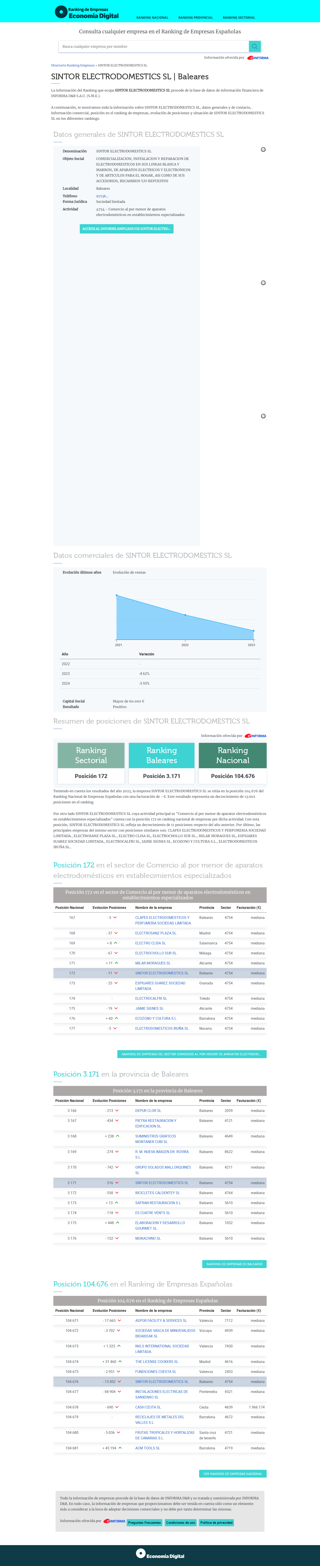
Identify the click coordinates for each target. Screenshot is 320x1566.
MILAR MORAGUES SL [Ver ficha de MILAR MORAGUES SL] (153, 963)
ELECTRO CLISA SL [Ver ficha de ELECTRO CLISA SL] (150, 943)
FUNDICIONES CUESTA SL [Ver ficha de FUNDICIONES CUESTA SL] (155, 1371)
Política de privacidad (216, 1522)
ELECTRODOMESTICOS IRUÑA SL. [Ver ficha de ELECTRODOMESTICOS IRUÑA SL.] (162, 1028)
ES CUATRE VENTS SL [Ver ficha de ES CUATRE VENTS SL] (152, 1212)
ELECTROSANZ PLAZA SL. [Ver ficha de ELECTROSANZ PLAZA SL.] (156, 933)
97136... (102, 196)
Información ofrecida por (236, 58)
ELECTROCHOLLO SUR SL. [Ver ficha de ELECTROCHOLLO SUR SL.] (156, 953)
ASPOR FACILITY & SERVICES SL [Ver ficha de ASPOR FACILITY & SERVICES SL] (161, 1320)
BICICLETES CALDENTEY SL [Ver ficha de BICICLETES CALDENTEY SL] (157, 1192)
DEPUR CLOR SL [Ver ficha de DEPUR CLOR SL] (148, 1110)
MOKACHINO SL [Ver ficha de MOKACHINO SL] (148, 1238)
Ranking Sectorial (239, 17)
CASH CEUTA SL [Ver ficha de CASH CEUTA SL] (148, 1407)
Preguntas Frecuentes (144, 1522)
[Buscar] (255, 46)
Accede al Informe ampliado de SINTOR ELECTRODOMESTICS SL (128, 229)
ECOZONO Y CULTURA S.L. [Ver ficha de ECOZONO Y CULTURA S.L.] (156, 1018)
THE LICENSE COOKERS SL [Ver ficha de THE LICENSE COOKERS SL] (156, 1361)
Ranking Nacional (152, 17)
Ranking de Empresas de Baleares (234, 1264)
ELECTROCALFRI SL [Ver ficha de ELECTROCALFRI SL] (151, 998)
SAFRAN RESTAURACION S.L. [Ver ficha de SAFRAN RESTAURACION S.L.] (158, 1202)
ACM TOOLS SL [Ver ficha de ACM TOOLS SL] (147, 1448)
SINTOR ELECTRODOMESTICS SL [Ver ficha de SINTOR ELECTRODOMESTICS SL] (162, 973)
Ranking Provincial (195, 17)
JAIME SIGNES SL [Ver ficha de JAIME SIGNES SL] (149, 1008)
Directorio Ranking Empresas (73, 65)
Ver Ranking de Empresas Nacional (233, 1474)
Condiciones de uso (180, 1522)
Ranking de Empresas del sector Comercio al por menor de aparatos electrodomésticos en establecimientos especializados (194, 1054)
